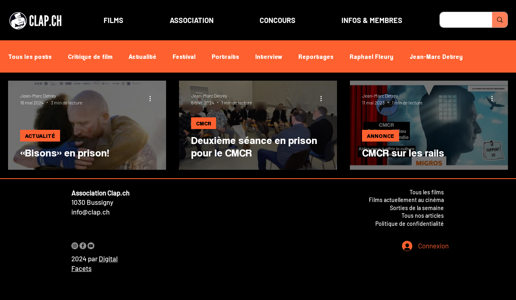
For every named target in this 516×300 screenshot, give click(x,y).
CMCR (203, 123)
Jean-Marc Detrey (436, 56)
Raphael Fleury (371, 56)
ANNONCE (380, 135)
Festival (184, 56)
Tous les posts (30, 56)
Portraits (225, 56)
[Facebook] (82, 245)
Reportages (315, 56)
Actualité (142, 56)
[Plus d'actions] (153, 98)
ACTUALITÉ (40, 135)
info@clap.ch (90, 212)
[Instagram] (74, 245)
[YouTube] (90, 245)
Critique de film (90, 56)
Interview (268, 56)
